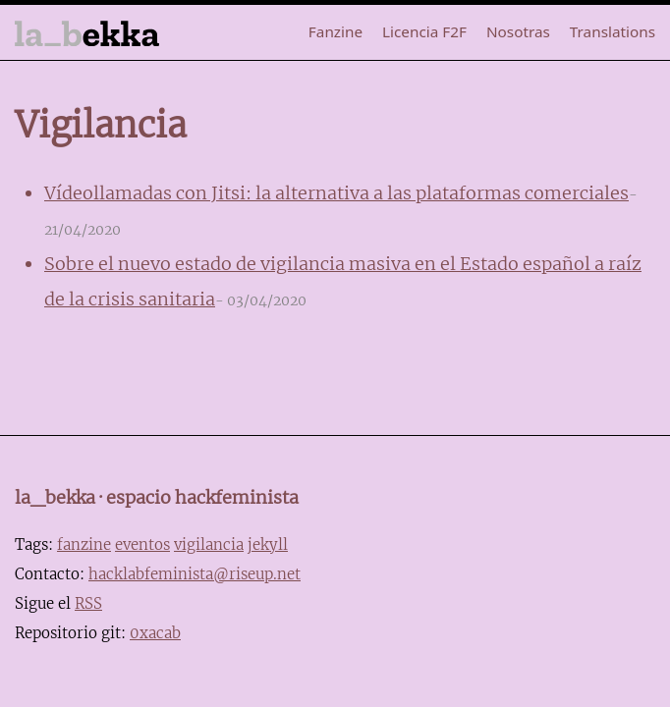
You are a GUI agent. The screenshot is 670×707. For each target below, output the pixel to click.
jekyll (268, 544)
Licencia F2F (424, 31)
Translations (612, 31)
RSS (88, 603)
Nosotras (518, 31)
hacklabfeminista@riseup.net (194, 574)
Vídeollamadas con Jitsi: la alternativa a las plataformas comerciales (336, 193)
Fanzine (335, 31)
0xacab (155, 633)
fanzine (84, 544)
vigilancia (209, 544)
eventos (142, 544)
